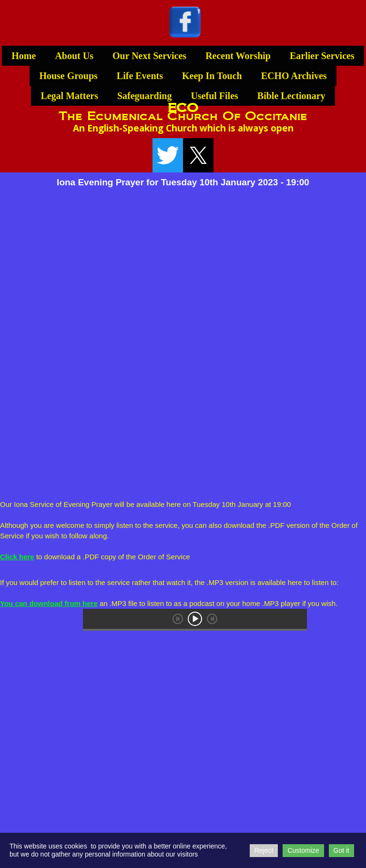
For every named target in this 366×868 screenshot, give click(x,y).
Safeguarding (144, 96)
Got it (341, 850)
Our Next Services (149, 55)
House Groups (68, 76)
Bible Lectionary (291, 96)
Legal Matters (69, 96)
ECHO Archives (294, 76)
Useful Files (214, 96)
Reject (264, 850)
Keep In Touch (212, 76)
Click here (17, 557)
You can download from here (49, 603)
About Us (74, 55)
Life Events (140, 76)
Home (23, 55)
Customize (303, 850)
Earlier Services (322, 55)
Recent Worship (238, 55)
